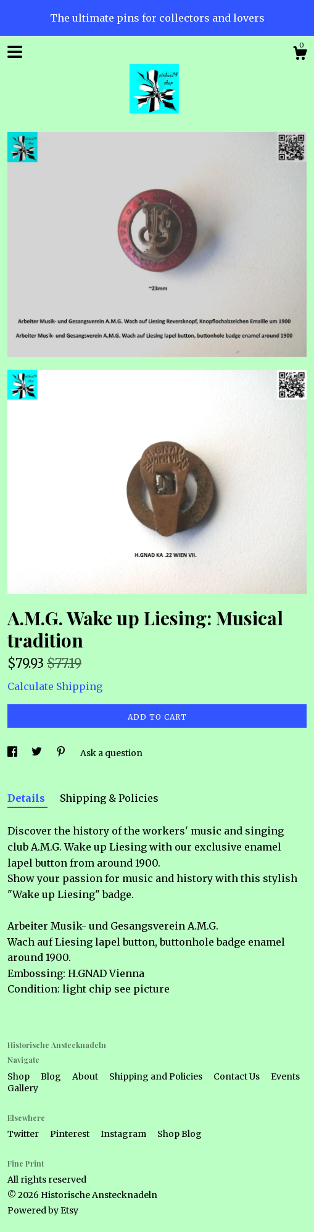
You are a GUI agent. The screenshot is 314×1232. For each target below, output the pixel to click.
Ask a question (111, 753)
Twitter (24, 1133)
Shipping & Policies (109, 798)
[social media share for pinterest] (62, 753)
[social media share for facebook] (13, 753)
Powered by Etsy (42, 1210)
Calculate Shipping (54, 686)
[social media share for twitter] (37, 753)
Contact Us (237, 1076)
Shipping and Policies (156, 1076)
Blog (52, 1076)
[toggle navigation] (14, 52)
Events (285, 1076)
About (86, 1076)
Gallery (22, 1088)
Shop (19, 1076)
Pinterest (70, 1133)
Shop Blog (179, 1133)
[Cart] (300, 55)
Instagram (124, 1133)
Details (27, 798)
